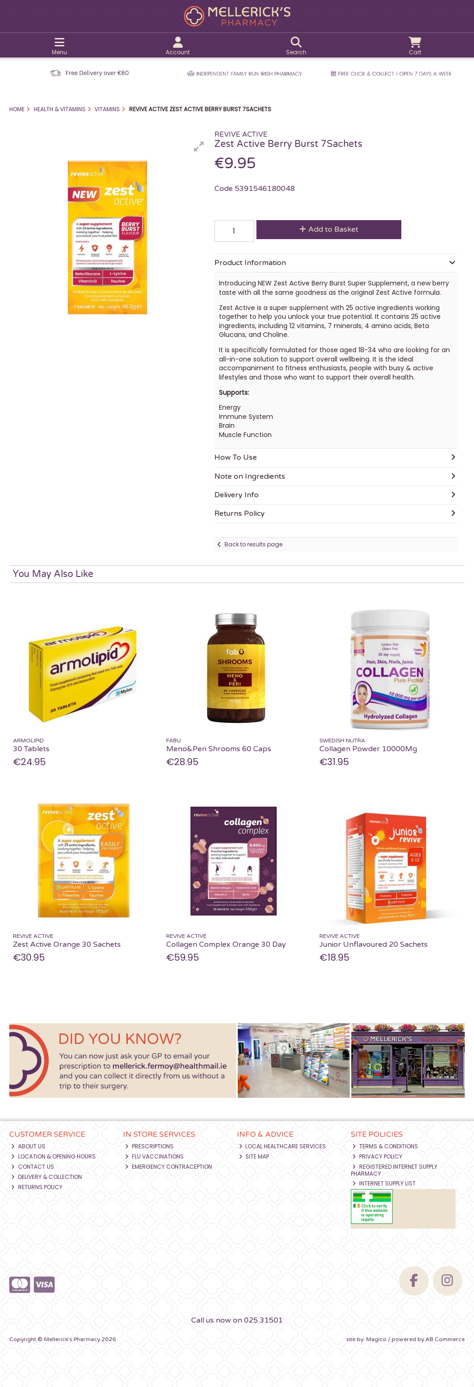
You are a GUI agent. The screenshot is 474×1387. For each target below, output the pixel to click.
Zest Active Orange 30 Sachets (67, 944)
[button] (199, 146)
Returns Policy (36, 1187)
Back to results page (253, 544)
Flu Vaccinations (154, 1156)
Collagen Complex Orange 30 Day (226, 944)
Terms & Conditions (385, 1146)
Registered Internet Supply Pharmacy (394, 1170)
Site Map (254, 1156)
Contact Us (32, 1167)
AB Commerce (445, 1339)
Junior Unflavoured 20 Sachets (373, 944)
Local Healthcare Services (282, 1146)
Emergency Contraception (168, 1167)
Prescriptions (149, 1146)
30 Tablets (31, 749)
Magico (376, 1339)
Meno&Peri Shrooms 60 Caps (218, 749)
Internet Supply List (384, 1183)
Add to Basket (328, 229)
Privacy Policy (377, 1156)
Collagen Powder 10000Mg (368, 749)
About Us (28, 1146)
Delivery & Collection (46, 1177)
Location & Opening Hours (53, 1156)
